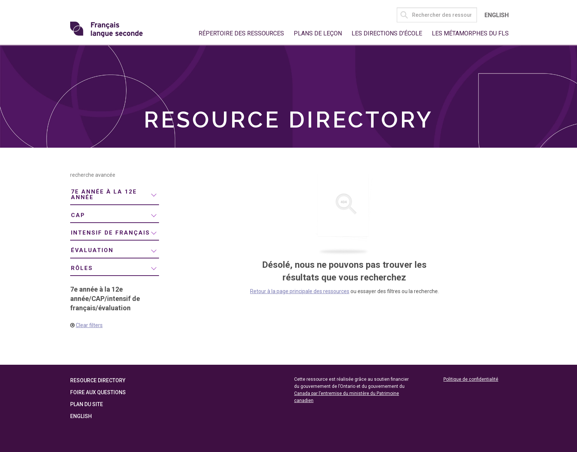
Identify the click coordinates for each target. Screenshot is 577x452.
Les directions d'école (387, 33)
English (496, 15)
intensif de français (110, 232)
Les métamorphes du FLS (470, 33)
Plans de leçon (318, 33)
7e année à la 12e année (104, 194)
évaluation (92, 250)
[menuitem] (114, 195)
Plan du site (86, 404)
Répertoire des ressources (241, 33)
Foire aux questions (98, 392)
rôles (82, 268)
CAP (78, 215)
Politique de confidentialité (470, 379)
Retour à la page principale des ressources (299, 291)
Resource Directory (97, 380)
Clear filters (89, 325)
